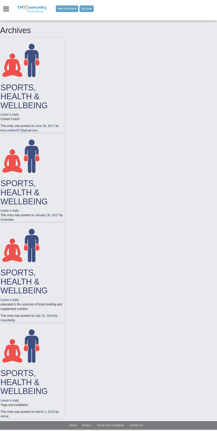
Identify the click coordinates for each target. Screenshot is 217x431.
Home (73, 425)
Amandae (7, 219)
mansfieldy (7, 320)
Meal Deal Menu (67, 8)
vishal (4, 416)
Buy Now (86, 8)
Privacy (86, 425)
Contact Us (136, 425)
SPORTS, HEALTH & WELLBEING (24, 96)
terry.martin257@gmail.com (19, 130)
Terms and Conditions (110, 425)
